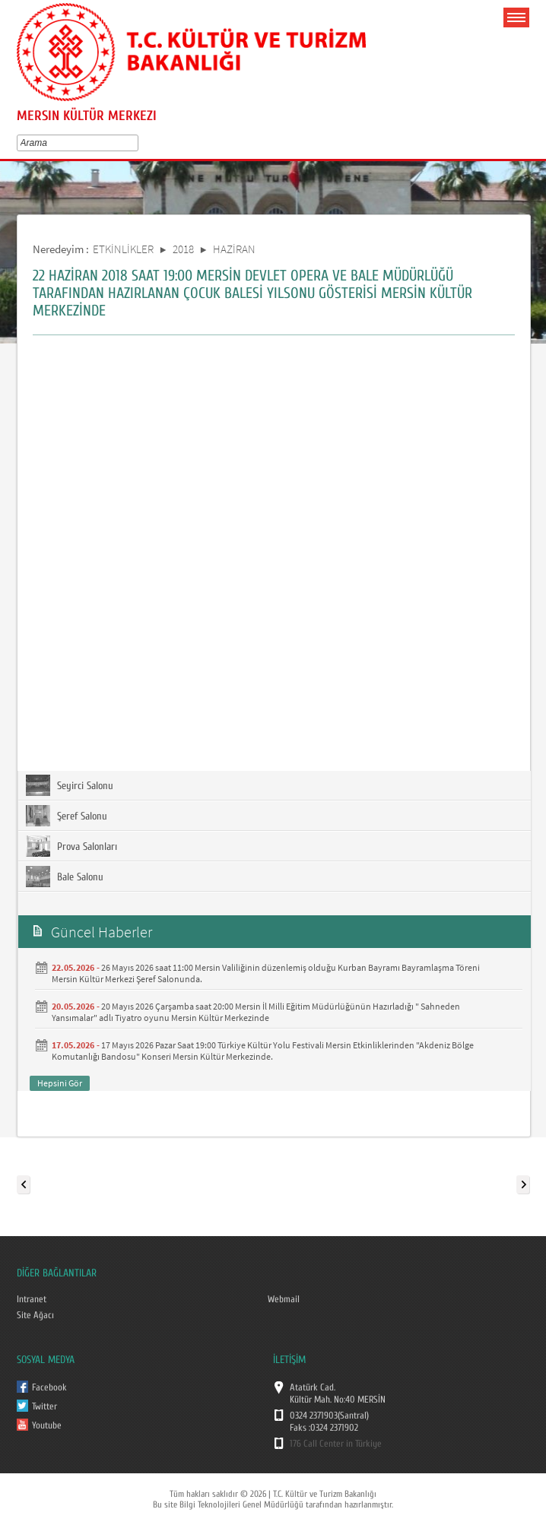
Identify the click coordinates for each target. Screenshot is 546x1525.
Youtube (47, 1425)
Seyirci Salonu (69, 785)
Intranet (31, 1299)
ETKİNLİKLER (123, 249)
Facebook (49, 1387)
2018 (183, 249)
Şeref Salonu (66, 815)
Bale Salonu (64, 876)
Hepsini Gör (59, 1083)
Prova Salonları (71, 846)
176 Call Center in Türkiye (336, 1443)
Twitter (44, 1406)
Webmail (284, 1299)
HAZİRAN (234, 249)
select (137, 143)
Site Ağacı (35, 1315)
